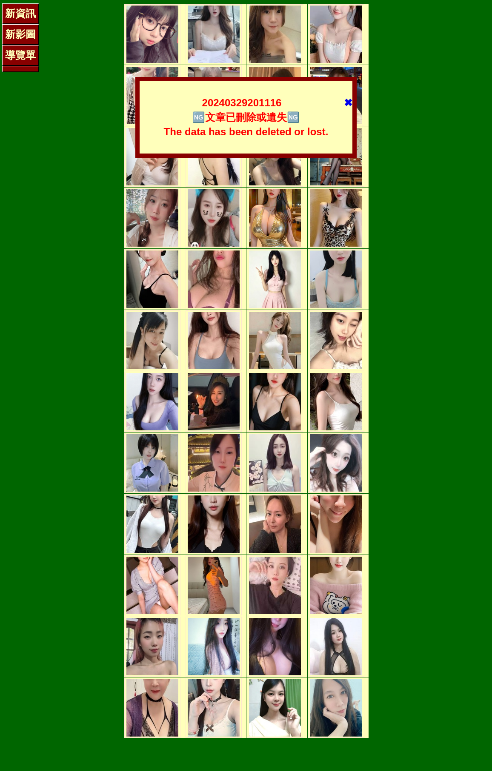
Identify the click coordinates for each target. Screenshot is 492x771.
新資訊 (20, 13)
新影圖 (20, 34)
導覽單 (20, 55)
